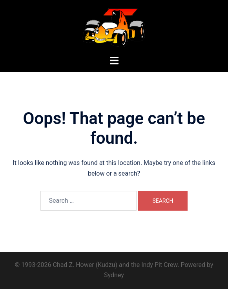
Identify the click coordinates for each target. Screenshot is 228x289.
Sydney (114, 275)
